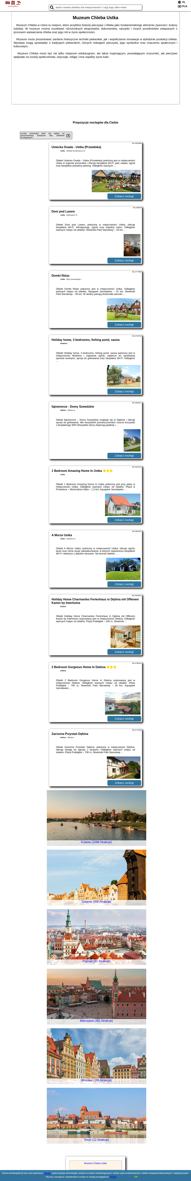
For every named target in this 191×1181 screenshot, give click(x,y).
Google (47, 1173)
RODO (113, 1177)
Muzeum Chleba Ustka (95, 1163)
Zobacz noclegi (124, 196)
